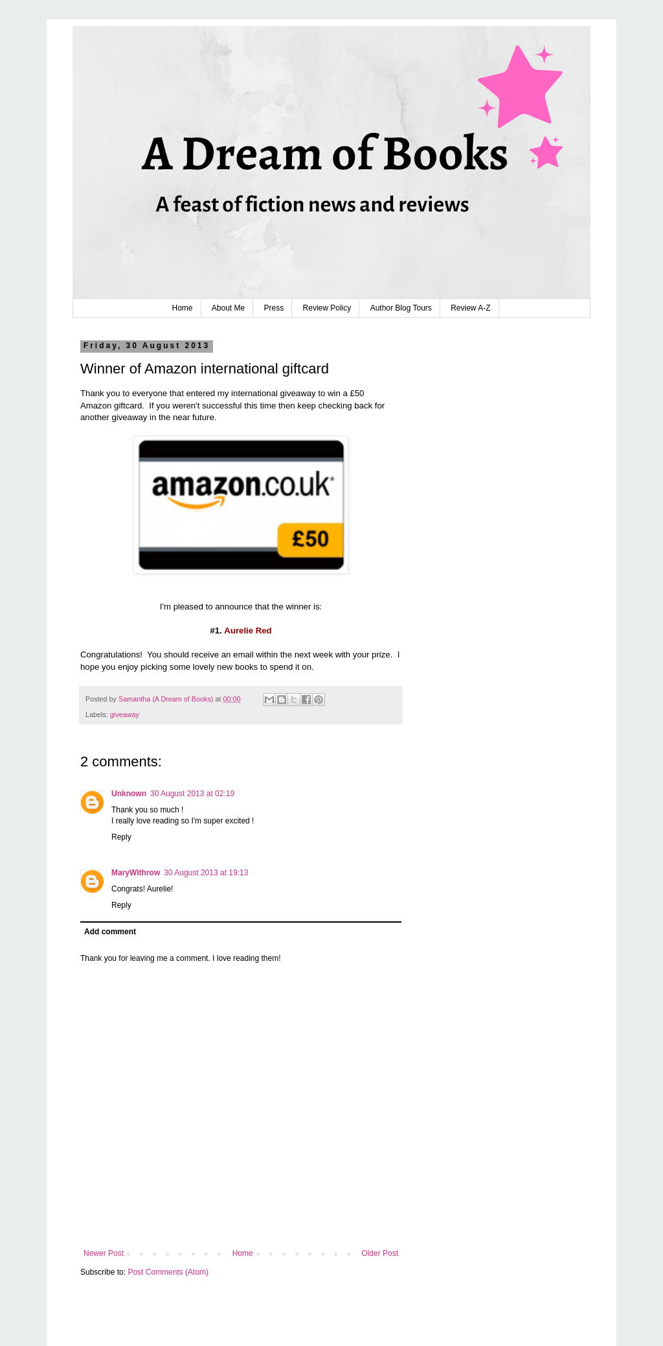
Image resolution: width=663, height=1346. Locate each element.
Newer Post (104, 1253)
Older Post (379, 1253)
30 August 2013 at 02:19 (192, 793)
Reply (121, 837)
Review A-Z (470, 308)
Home (182, 308)
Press (274, 308)
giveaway (124, 714)
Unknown (128, 793)
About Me (228, 308)
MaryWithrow (135, 872)
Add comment (110, 931)
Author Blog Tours (401, 308)
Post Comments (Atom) (168, 1272)
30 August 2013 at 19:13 (206, 872)
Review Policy (327, 308)
